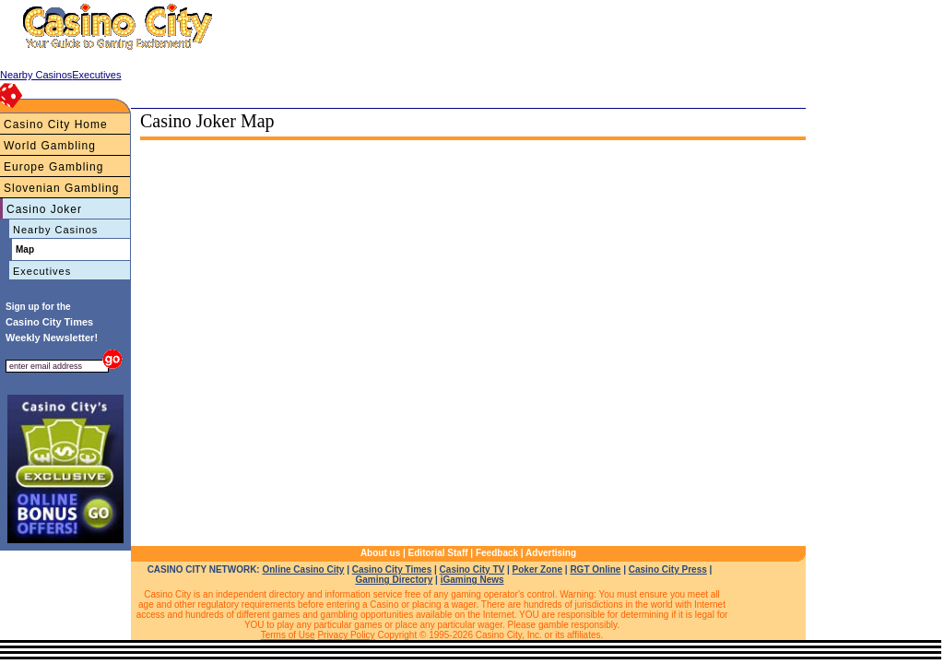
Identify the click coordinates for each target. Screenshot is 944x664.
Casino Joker (44, 209)
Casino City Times (392, 569)
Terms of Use (288, 635)
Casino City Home (56, 124)
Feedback (497, 553)
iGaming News (472, 580)
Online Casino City (303, 569)
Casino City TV (472, 569)
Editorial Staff (438, 553)
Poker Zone (537, 569)
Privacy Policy (345, 635)
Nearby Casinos (55, 229)
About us (380, 553)
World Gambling (50, 145)
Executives (42, 271)
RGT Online (595, 569)
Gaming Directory (393, 580)
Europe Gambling (53, 166)
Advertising (550, 553)
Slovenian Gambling (61, 188)
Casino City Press (668, 569)
